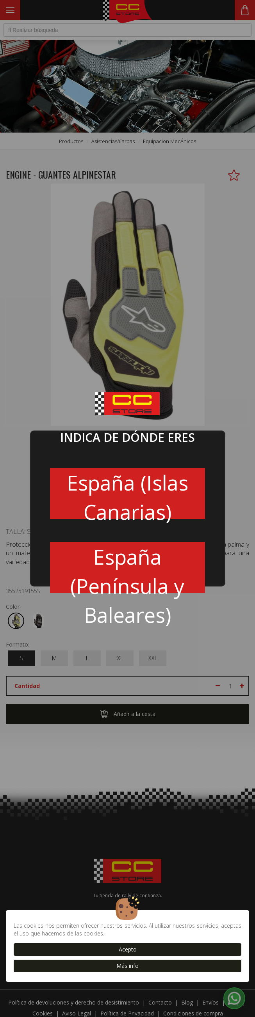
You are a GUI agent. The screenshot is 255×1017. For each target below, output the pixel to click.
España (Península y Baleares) (127, 568)
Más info (127, 965)
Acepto (128, 949)
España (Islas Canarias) (127, 494)
